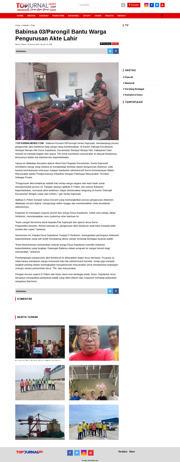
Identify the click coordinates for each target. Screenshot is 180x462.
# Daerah (128, 77)
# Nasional (128, 83)
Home (17, 25)
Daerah (25, 25)
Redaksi (122, 451)
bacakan (106, 44)
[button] (162, 14)
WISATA (109, 15)
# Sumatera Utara (132, 95)
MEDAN (31, 15)
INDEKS (122, 15)
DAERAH (43, 15)
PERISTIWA (58, 15)
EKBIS (98, 15)
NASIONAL (73, 15)
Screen (134, 5)
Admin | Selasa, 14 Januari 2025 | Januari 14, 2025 (33, 44)
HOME (20, 15)
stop (115, 44)
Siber (132, 451)
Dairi (33, 25)
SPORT (87, 15)
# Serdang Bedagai (133, 89)
